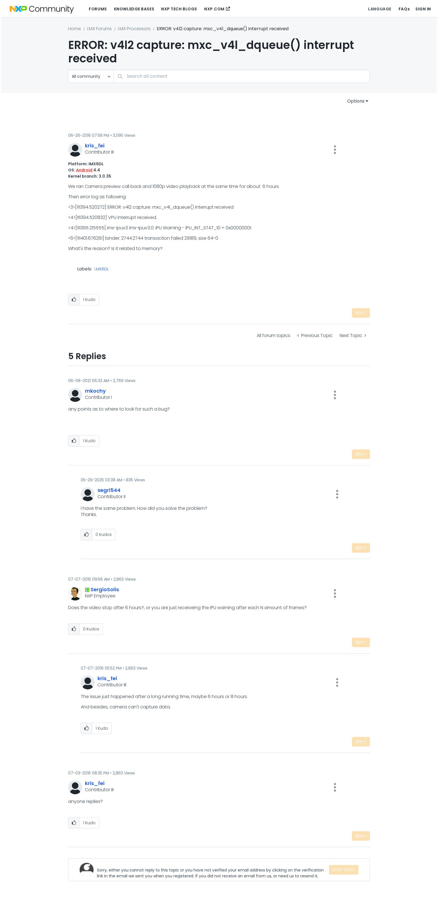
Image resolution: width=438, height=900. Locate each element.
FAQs (404, 9)
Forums (98, 9)
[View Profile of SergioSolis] (105, 589)
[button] (335, 150)
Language (379, 9)
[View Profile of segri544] (108, 490)
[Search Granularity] (91, 76)
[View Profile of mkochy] (95, 390)
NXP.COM (214, 9)
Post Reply (344, 870)
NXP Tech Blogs (179, 9)
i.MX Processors (134, 28)
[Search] (242, 76)
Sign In (423, 9)
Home (74, 28)
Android (84, 170)
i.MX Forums (99, 28)
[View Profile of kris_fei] (94, 145)
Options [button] (356, 101)
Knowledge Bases (134, 9)
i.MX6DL (101, 269)
